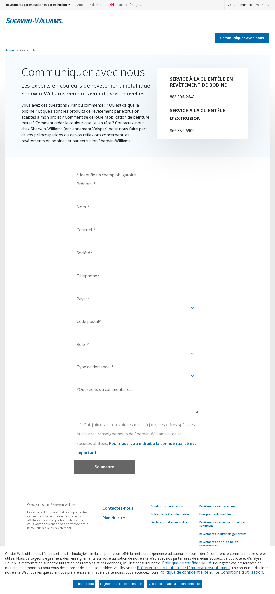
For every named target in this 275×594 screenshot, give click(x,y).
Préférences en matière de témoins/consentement (183, 567)
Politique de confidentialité (186, 563)
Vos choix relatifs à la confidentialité (174, 584)
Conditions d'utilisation (167, 506)
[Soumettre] (104, 467)
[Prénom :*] (137, 193)
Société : (84, 253)
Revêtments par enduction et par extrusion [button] (36, 5)
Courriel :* (86, 230)
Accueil (10, 50)
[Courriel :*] (137, 239)
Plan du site (113, 518)
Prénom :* (86, 184)
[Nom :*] (137, 216)
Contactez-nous (117, 508)
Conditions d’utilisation (242, 572)
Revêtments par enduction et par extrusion (222, 524)
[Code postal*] (137, 330)
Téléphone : (88, 276)
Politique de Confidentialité (170, 514)
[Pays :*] (137, 307)
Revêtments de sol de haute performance (218, 544)
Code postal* (89, 321)
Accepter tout (84, 584)
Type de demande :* (95, 367)
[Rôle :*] (137, 353)
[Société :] (137, 262)
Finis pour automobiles (215, 514)
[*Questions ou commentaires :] (137, 403)
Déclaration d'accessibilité (169, 522)
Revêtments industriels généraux (222, 534)
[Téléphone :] (137, 285)
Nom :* (83, 207)
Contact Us (27, 50)
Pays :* (83, 299)
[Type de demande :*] (137, 375)
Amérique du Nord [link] (90, 5)
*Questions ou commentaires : (105, 389)
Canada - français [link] (125, 6)
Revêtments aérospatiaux (217, 506)
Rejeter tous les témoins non (121, 584)
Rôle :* (83, 344)
